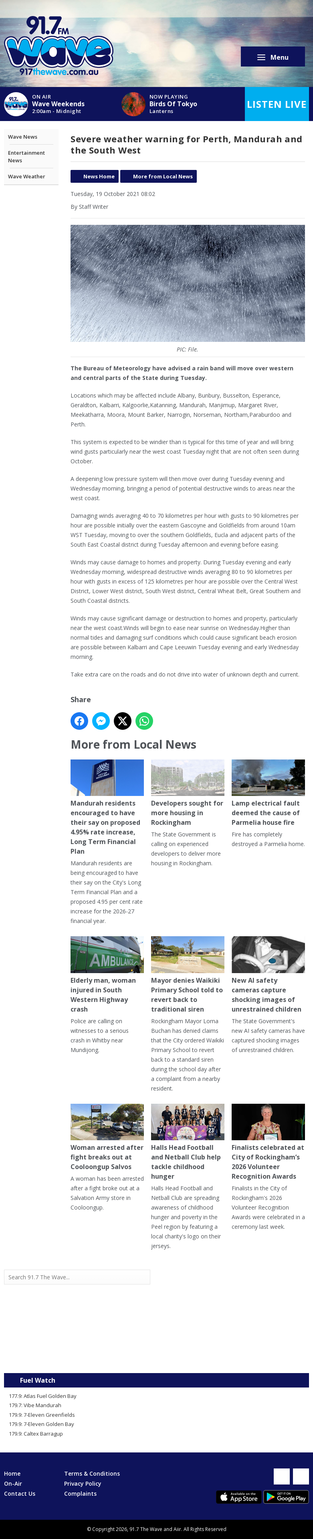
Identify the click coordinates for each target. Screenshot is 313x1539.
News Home (99, 176)
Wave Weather (26, 176)
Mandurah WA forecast (233, 1357)
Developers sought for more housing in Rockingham (187, 793)
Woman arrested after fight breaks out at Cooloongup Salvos (107, 1137)
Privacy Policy (82, 1483)
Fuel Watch (37, 1380)
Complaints (80, 1493)
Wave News (22, 136)
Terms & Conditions (92, 1473)
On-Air (13, 1483)
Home (12, 1473)
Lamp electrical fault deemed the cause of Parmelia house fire (268, 793)
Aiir (177, 1529)
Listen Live (277, 104)
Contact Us (19, 1493)
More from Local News (163, 176)
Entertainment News (26, 156)
